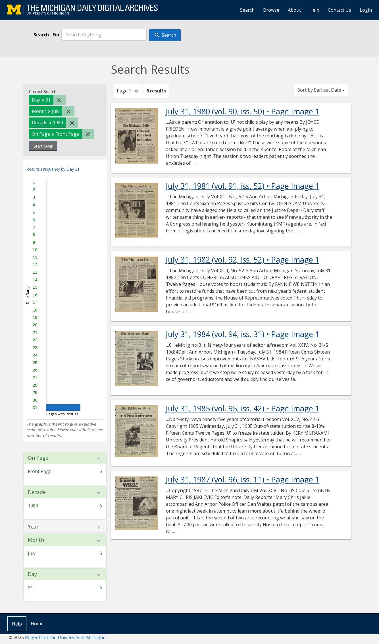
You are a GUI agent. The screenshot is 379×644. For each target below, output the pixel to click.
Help (314, 10)
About (294, 10)
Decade (37, 492)
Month (36, 540)
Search (247, 10)
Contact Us (339, 10)
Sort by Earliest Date (321, 90)
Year (33, 527)
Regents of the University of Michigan (65, 637)
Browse (271, 10)
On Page (38, 458)
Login (366, 10)
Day (32, 574)
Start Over (43, 146)
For (56, 35)
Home (37, 623)
